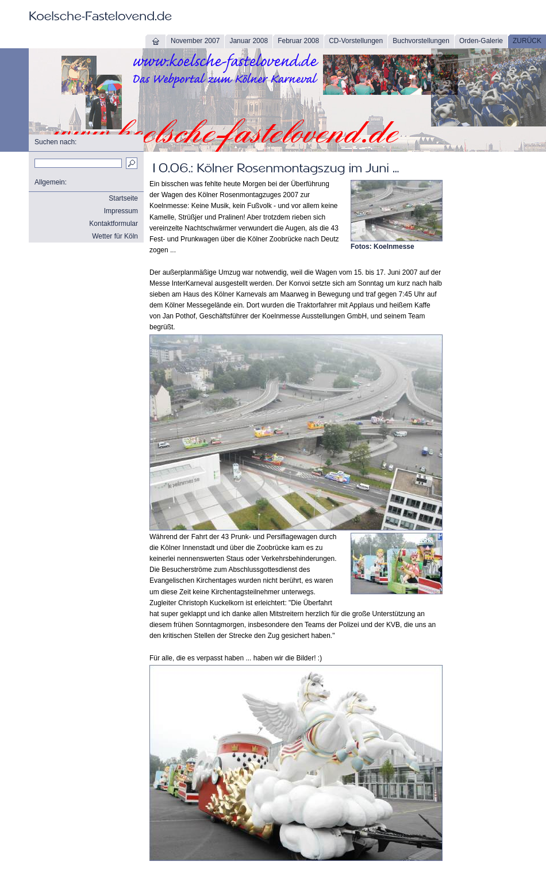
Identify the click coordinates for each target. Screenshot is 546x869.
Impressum (121, 211)
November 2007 (195, 41)
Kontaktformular (113, 224)
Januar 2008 (248, 41)
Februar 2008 (298, 41)
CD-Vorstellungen (356, 41)
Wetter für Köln (115, 236)
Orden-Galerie (481, 41)
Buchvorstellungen (421, 41)
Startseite (123, 198)
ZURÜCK (527, 41)
